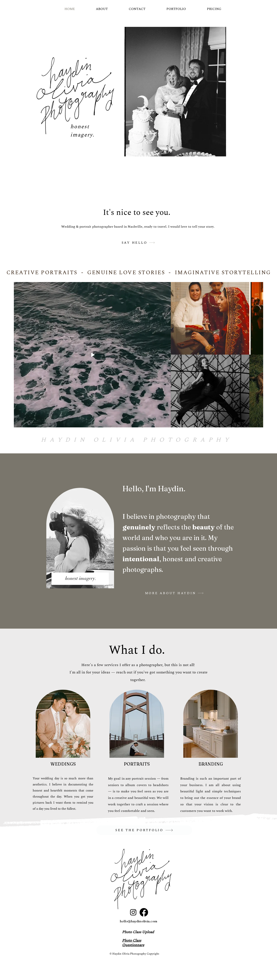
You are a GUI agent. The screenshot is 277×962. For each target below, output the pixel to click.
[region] (80, 541)
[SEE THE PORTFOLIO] (144, 830)
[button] (176, 91)
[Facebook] (144, 912)
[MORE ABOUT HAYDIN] (174, 593)
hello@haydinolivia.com (138, 921)
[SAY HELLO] (138, 243)
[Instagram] (133, 912)
